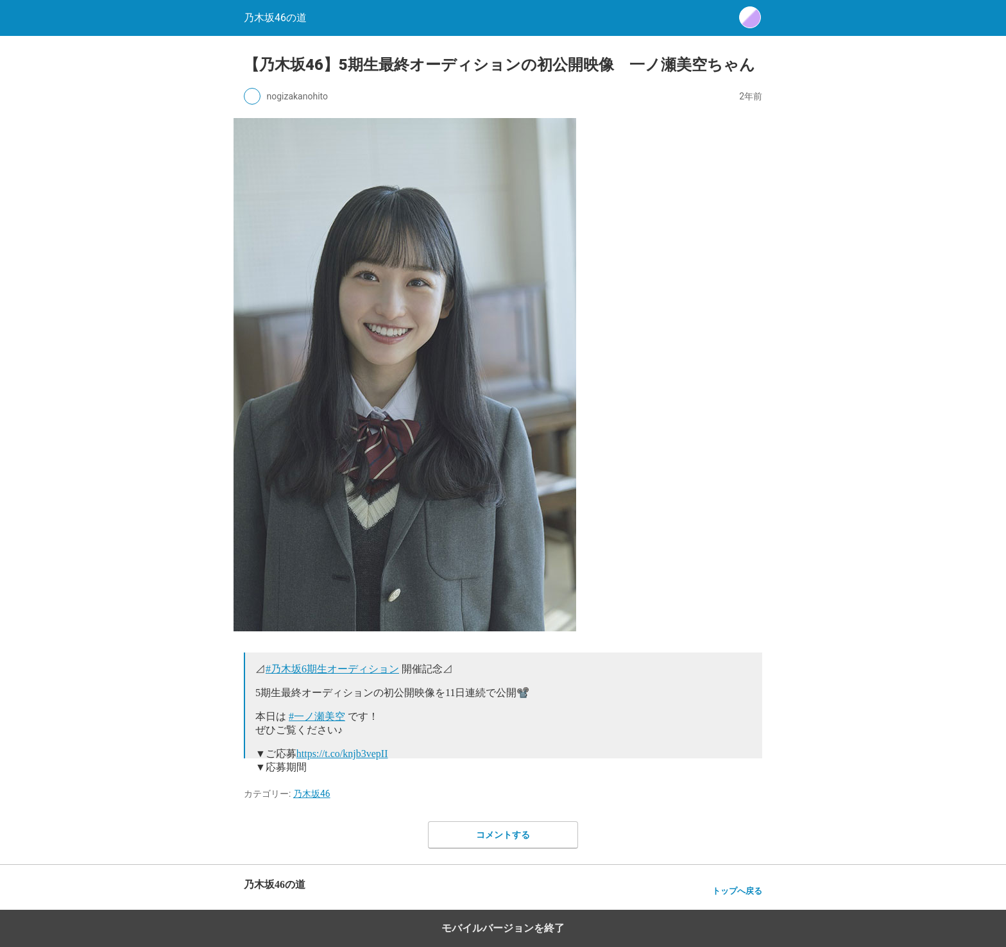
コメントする (503, 835)
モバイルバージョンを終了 (503, 928)
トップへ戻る (737, 891)
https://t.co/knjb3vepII (342, 753)
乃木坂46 (311, 794)
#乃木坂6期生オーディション (332, 668)
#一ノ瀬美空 (317, 716)
